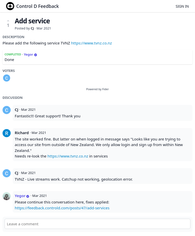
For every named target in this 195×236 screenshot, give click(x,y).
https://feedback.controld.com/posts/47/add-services (62, 207)
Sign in (182, 6)
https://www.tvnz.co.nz (91, 42)
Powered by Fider (97, 89)
